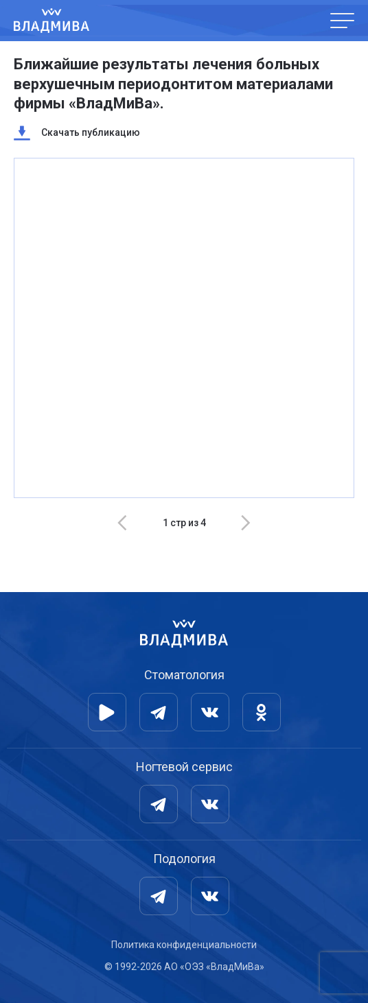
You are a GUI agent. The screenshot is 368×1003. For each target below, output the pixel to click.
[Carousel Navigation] (184, 523)
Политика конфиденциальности (184, 944)
